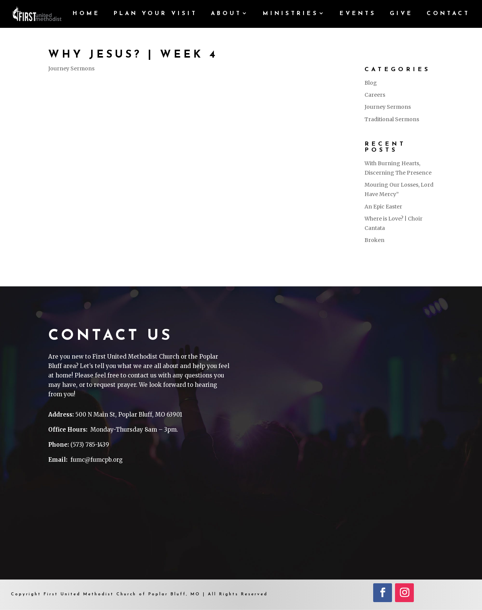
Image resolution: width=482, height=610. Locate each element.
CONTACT (448, 14)
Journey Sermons (71, 68)
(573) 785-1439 (89, 444)
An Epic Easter (383, 206)
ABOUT (226, 14)
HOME (86, 14)
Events (358, 14)
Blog (371, 82)
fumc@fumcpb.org (96, 459)
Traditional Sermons (392, 119)
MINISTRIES (291, 14)
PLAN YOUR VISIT (155, 14)
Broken (374, 240)
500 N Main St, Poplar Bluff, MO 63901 (128, 414)
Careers (375, 94)
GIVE (401, 14)
